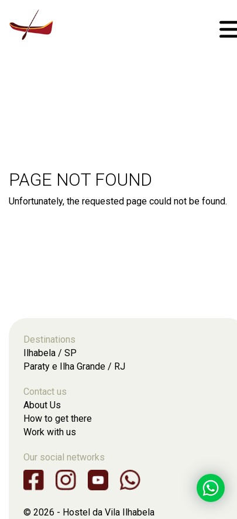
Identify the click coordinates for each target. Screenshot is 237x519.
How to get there (57, 418)
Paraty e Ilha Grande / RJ (74, 366)
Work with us (49, 432)
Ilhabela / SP (50, 352)
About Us (42, 405)
